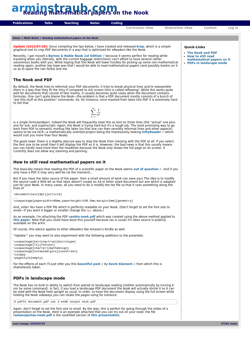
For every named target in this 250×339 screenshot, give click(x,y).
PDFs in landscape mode (207, 63)
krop (140, 46)
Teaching (71, 23)
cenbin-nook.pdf (82, 219)
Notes (95, 23)
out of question (146, 169)
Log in (233, 28)
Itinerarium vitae (178, 28)
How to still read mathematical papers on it (208, 58)
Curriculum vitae (139, 28)
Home (16, 38)
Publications (23, 23)
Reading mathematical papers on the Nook (70, 38)
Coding (117, 23)
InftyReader (151, 132)
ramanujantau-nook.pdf (32, 322)
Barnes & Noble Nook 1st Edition (75, 56)
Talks (48, 23)
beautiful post (88, 270)
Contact (210, 28)
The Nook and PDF (202, 52)
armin (65, 8)
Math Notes (31, 38)
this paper (21, 222)
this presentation (105, 322)
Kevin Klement (120, 270)
